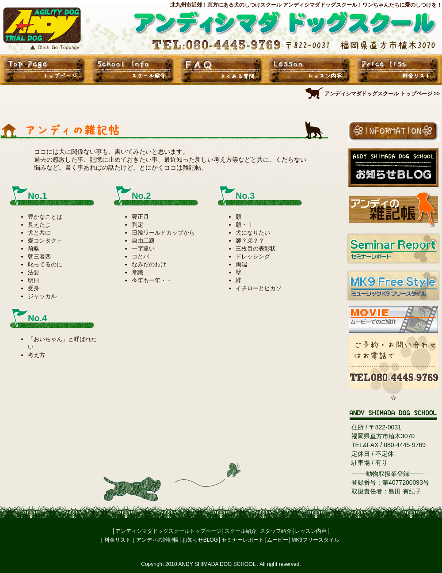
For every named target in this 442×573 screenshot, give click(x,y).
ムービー (277, 540)
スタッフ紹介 (276, 531)
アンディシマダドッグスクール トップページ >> (382, 94)
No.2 (141, 196)
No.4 (37, 318)
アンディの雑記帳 (157, 540)
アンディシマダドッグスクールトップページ (168, 531)
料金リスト (117, 540)
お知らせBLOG (200, 540)
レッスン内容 (311, 531)
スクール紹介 (240, 531)
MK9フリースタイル (316, 540)
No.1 (37, 196)
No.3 (245, 196)
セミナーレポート (242, 540)
